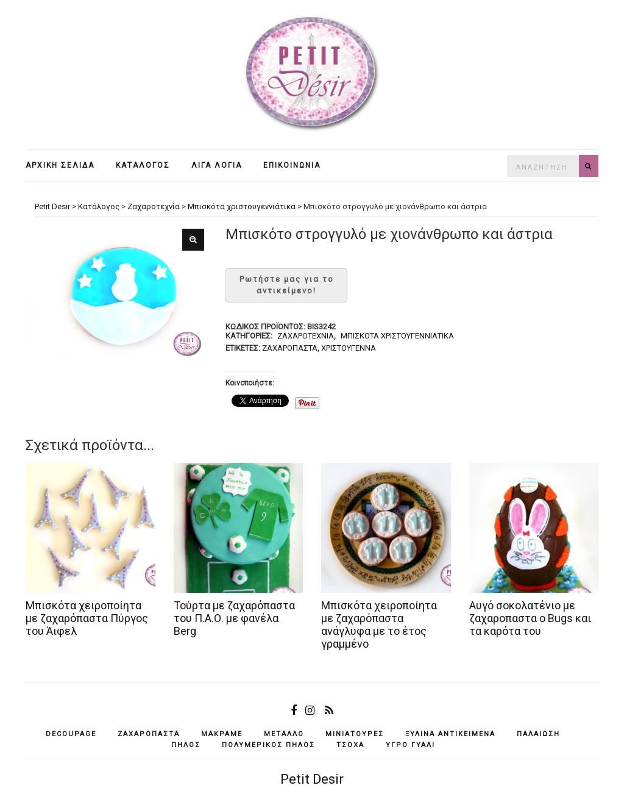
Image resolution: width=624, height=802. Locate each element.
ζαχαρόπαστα (289, 348)
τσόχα (350, 745)
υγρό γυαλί (410, 745)
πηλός (185, 745)
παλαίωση (538, 734)
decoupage (71, 734)
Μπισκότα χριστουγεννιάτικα (397, 335)
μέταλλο (284, 734)
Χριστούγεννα (348, 348)
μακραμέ (222, 734)
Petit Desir (312, 779)
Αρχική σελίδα (60, 165)
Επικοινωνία (292, 165)
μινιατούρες (354, 734)
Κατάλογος (143, 165)
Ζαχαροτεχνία (305, 335)
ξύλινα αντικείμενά (450, 734)
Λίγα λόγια (216, 165)
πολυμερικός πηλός (268, 745)
